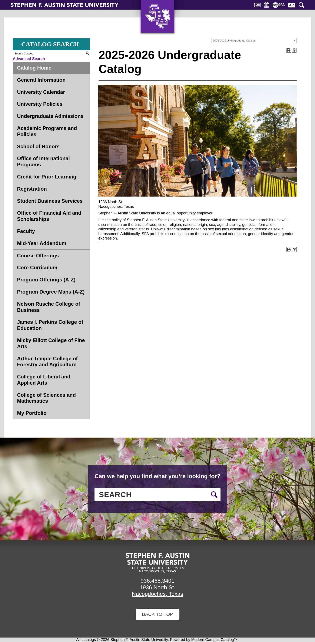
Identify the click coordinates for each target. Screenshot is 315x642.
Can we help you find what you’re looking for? (157, 476)
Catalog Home (34, 68)
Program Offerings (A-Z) (46, 279)
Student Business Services (50, 201)
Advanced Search (29, 59)
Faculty (26, 231)
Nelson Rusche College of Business (48, 307)
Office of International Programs (43, 161)
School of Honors (38, 146)
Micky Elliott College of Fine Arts (51, 343)
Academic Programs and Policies (47, 131)
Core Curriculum (37, 267)
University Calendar (41, 92)
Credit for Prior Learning (46, 177)
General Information (41, 80)
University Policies (39, 104)
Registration (32, 189)
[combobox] (254, 40)
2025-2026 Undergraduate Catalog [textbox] (234, 40)
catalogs (89, 640)
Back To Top (157, 614)
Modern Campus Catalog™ (214, 640)
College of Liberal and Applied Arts (43, 380)
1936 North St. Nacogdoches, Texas (157, 590)
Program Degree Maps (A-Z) (50, 292)
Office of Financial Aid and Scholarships (49, 216)
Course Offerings (38, 255)
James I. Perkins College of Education (50, 325)
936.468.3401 (157, 581)
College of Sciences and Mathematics (46, 398)
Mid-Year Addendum (41, 243)
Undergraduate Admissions (50, 116)
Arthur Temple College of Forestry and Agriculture (47, 362)
